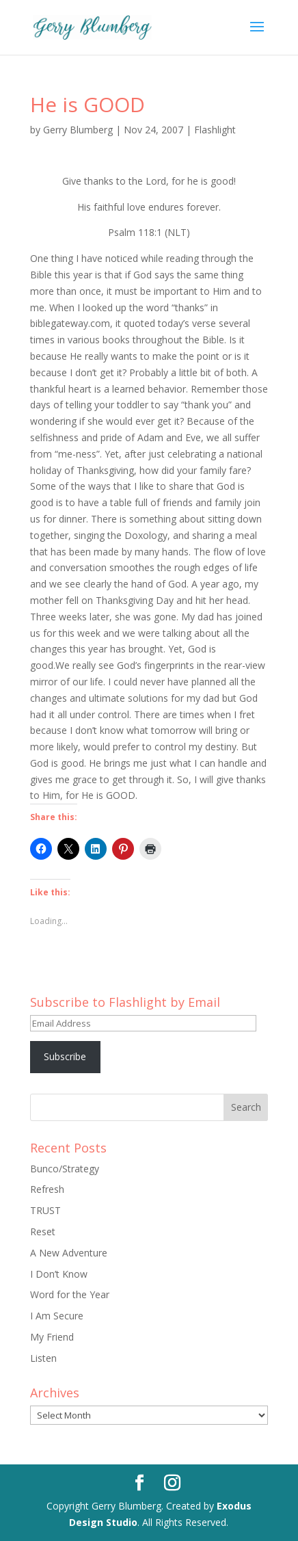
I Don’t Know (58, 1273)
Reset (42, 1231)
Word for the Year (69, 1294)
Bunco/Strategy (64, 1168)
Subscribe (65, 1056)
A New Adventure (68, 1252)
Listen (43, 1358)
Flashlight (215, 129)
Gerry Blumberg (78, 129)
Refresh (47, 1189)
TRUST (45, 1210)
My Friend (52, 1336)
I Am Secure (56, 1315)
